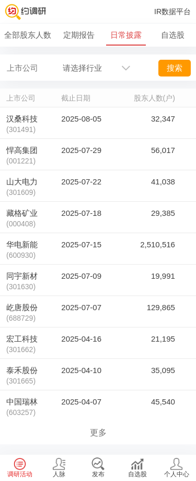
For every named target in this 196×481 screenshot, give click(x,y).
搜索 (174, 67)
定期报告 (79, 34)
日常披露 (126, 34)
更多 (98, 432)
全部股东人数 (27, 34)
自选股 (173, 34)
